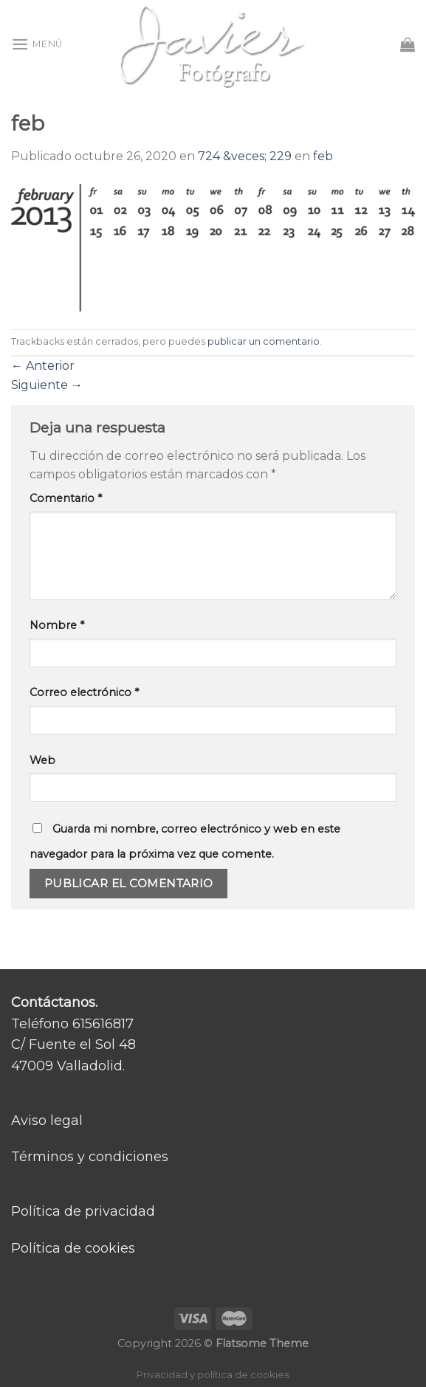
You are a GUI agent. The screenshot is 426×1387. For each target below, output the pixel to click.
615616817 (103, 1024)
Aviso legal (47, 1120)
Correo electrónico (84, 692)
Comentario (66, 498)
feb (323, 156)
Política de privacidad (83, 1211)
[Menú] (37, 44)
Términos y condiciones (89, 1157)
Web (42, 760)
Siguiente (47, 385)
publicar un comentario (263, 341)
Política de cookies (73, 1248)
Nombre (57, 625)
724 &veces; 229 (245, 156)
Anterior (43, 366)
